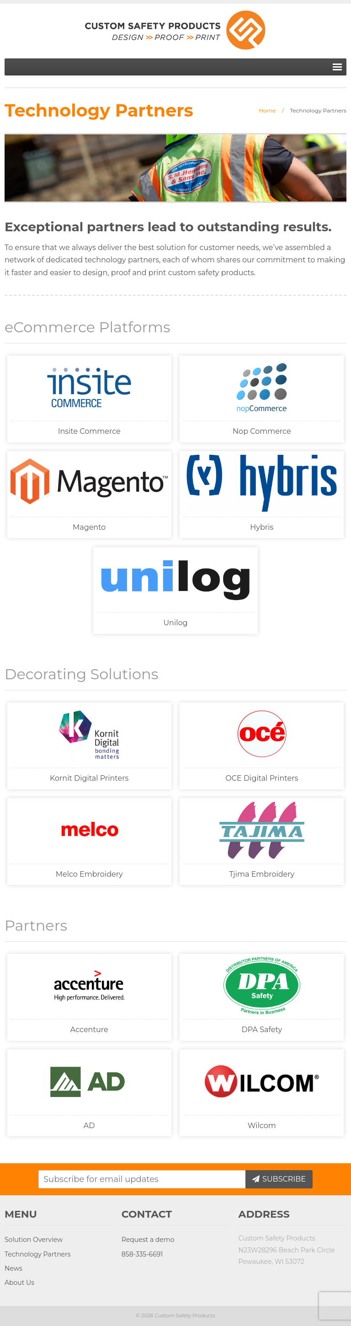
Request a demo (148, 1239)
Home (267, 110)
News (13, 1268)
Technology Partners (37, 1254)
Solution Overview (34, 1239)
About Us (19, 1282)
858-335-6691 (142, 1254)
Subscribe (283, 1179)
